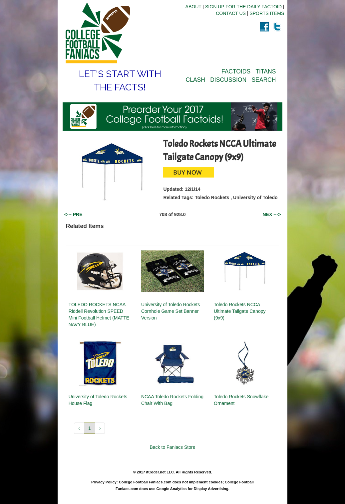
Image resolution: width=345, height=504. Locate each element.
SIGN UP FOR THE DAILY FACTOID (243, 6)
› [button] (100, 428)
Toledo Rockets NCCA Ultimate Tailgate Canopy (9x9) (239, 311)
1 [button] (89, 428)
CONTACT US (231, 13)
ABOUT (193, 6)
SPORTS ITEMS (266, 13)
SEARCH (263, 79)
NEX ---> (271, 214)
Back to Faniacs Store (172, 447)
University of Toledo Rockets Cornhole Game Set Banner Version (170, 311)
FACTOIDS (235, 71)
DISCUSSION (228, 79)
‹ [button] (79, 428)
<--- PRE (73, 214)
